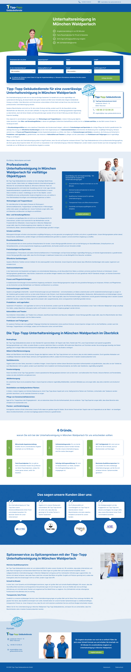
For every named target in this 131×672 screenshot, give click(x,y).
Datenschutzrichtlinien (18, 79)
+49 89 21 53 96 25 (86, 2)
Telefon (68, 59)
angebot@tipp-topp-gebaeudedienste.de (111, 2)
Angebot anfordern (83, 214)
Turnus (68, 68)
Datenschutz (119, 667)
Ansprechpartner (43, 59)
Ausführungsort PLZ (100, 68)
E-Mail (96, 59)
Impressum (106, 667)
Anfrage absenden (107, 78)
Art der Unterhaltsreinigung (18, 68)
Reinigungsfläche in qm (45, 68)
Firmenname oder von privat (18, 59)
